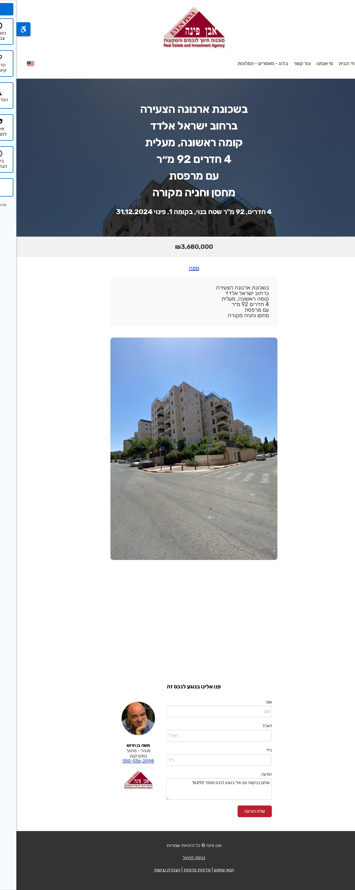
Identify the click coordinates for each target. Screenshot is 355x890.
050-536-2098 (121, 761)
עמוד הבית (333, 63)
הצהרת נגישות (151, 869)
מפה (177, 268)
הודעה (250, 774)
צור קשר (285, 63)
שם (252, 702)
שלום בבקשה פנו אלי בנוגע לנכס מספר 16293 (202, 789)
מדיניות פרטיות (180, 869)
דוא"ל (250, 725)
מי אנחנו (308, 63)
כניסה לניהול (177, 857)
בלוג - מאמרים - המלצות (246, 63)
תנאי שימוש (208, 869)
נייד (252, 750)
